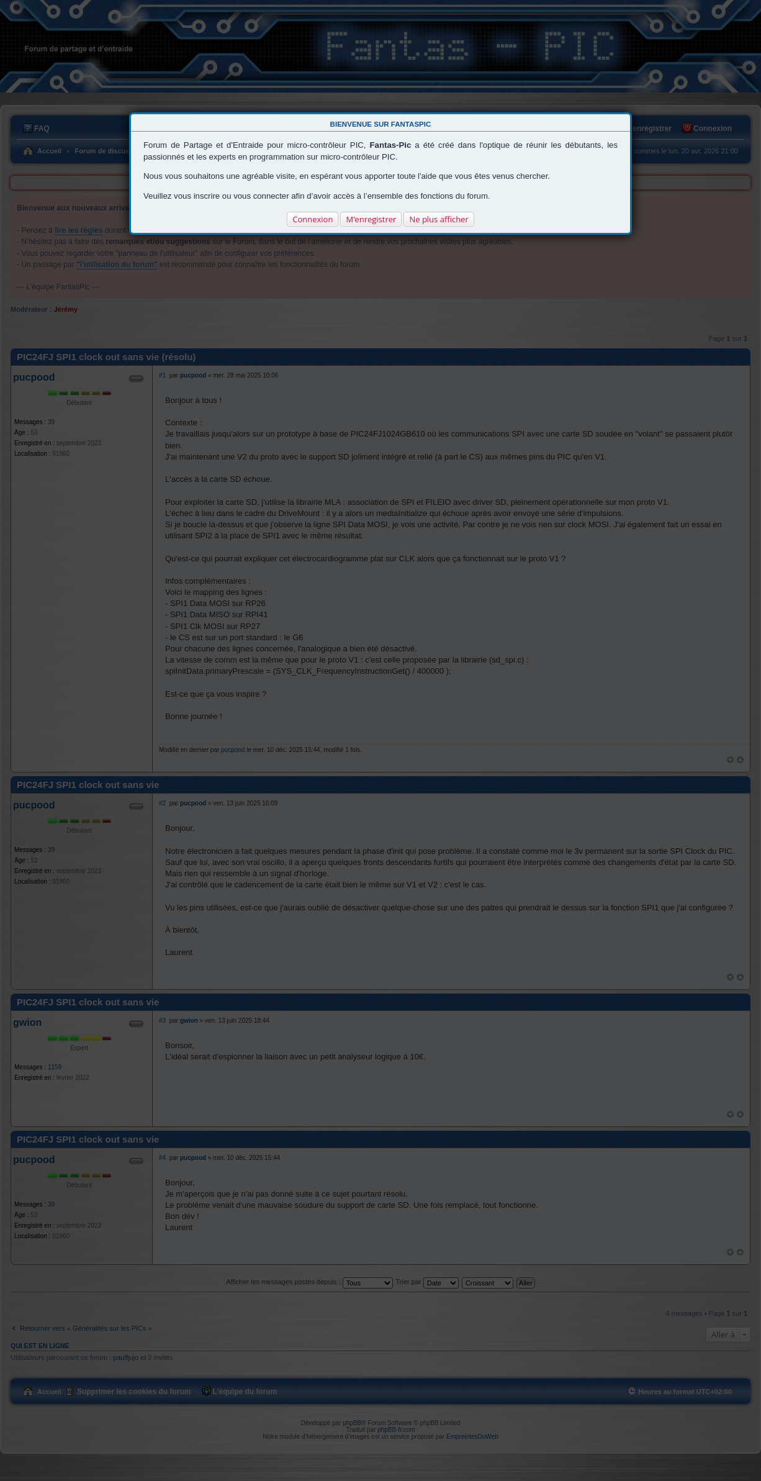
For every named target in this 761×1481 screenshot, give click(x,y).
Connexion (312, 219)
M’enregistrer (371, 219)
